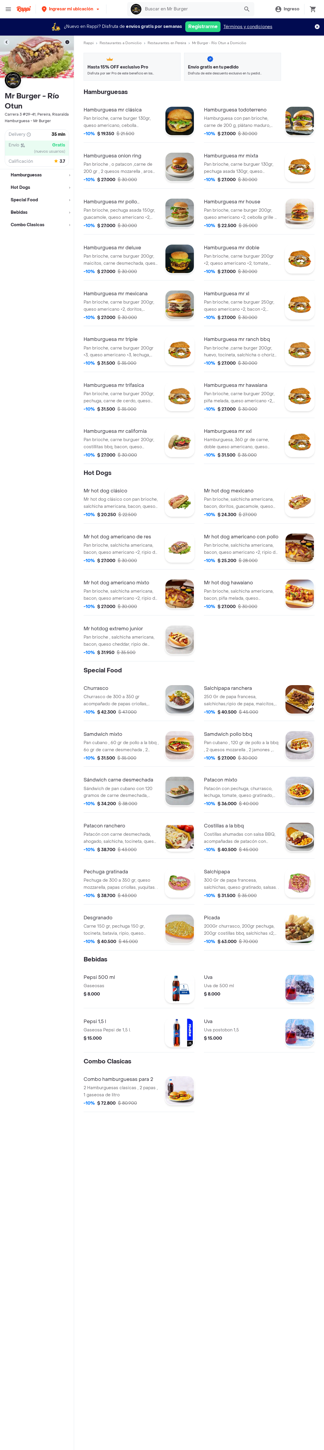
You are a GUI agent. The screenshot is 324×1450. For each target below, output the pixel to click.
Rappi (89, 43)
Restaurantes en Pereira (167, 43)
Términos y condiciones (248, 27)
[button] (71, 9)
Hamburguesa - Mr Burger (28, 121)
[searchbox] (190, 9)
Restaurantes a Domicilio (121, 43)
